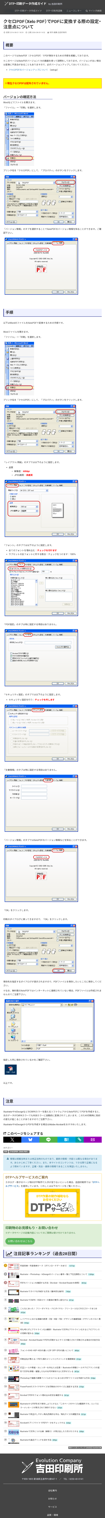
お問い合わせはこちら (20, 1241)
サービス (52, 1507)
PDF (5, 1152)
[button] (12, 1140)
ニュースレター (74, 11)
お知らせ (52, 1498)
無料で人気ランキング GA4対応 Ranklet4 (84, 1448)
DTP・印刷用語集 (54, 11)
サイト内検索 (94, 11)
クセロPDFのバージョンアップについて (28, 70)
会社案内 (52, 1490)
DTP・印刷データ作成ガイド (25, 3)
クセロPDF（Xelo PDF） (19, 1152)
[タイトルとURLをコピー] (79, 1140)
